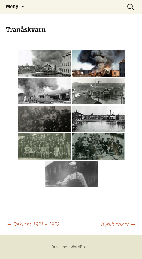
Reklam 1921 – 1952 (32, 224)
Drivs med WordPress (71, 246)
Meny (12, 6)
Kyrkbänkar (118, 224)
